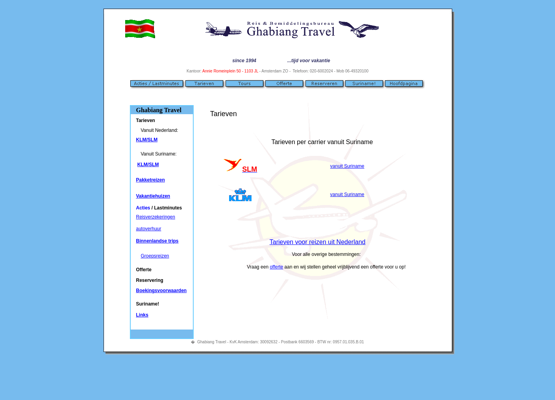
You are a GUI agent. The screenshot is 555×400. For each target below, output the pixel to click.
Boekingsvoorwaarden (161, 290)
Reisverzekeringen (155, 217)
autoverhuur (148, 228)
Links (142, 315)
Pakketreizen (150, 180)
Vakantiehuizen (153, 196)
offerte (276, 267)
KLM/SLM (146, 140)
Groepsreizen (155, 256)
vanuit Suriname (347, 166)
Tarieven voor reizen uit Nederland (318, 242)
